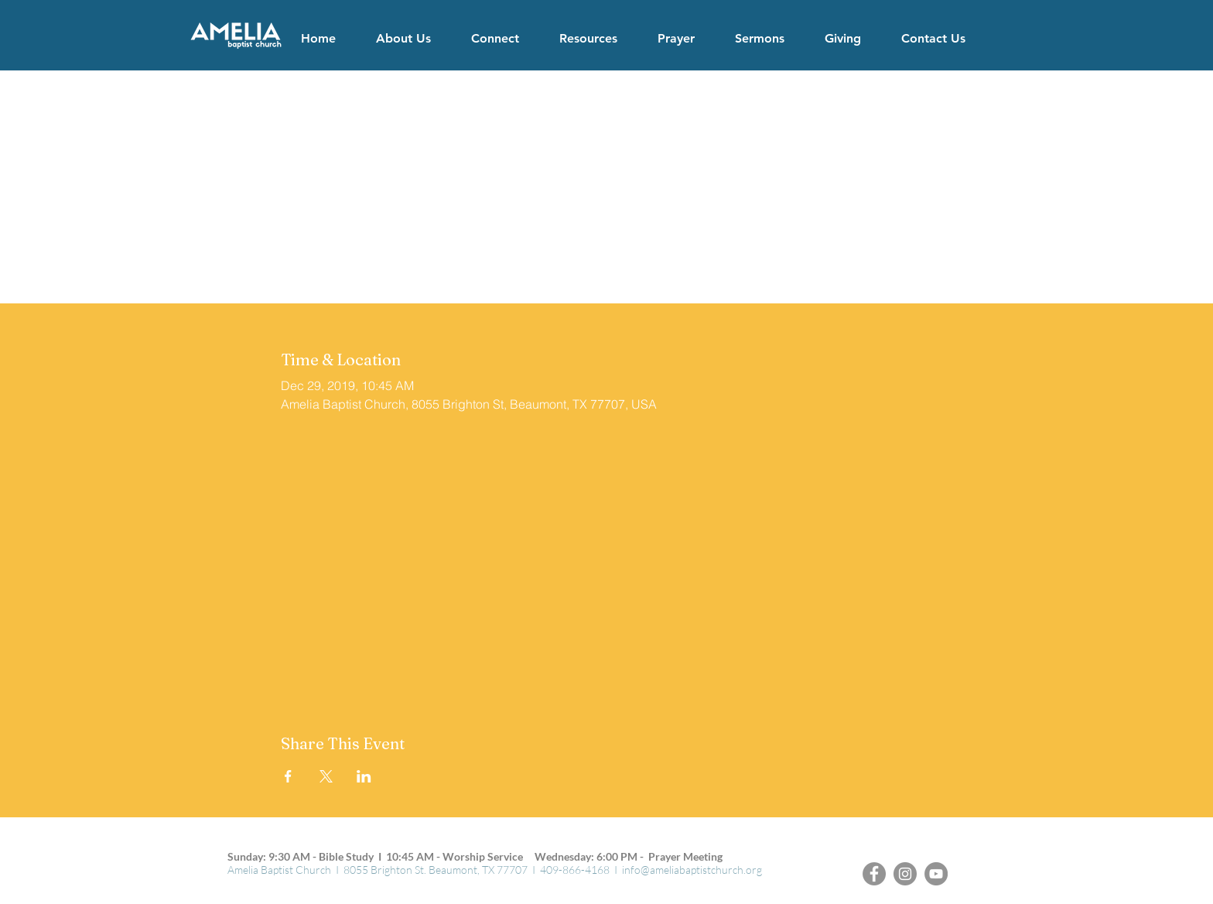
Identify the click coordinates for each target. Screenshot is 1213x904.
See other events (606, 236)
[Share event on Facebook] (288, 776)
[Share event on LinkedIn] (364, 776)
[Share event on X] (326, 776)
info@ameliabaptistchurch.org (692, 869)
